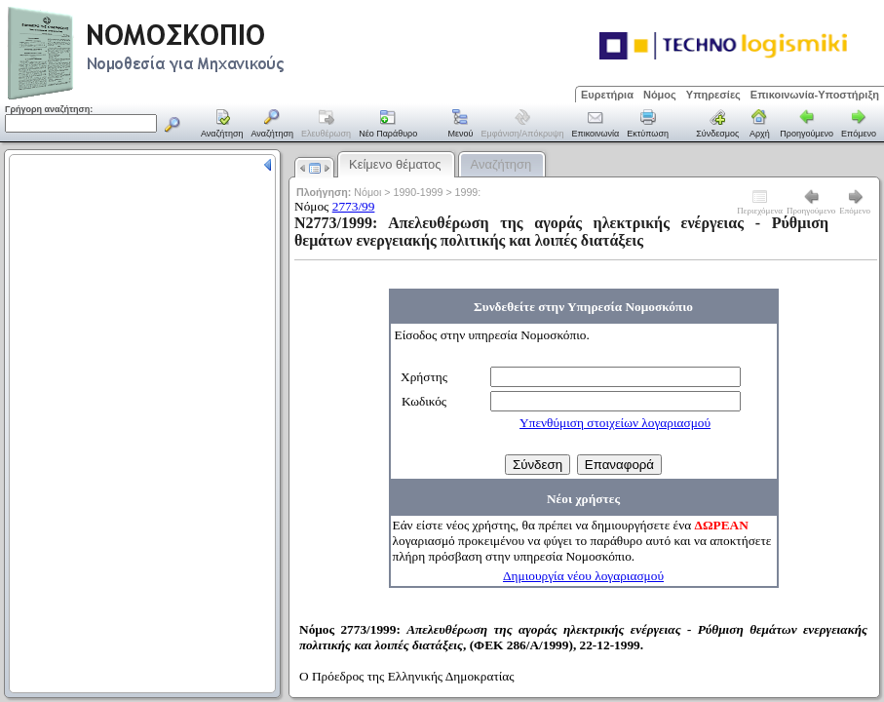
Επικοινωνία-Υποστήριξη (814, 94)
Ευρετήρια (607, 94)
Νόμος (659, 94)
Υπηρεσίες (713, 94)
